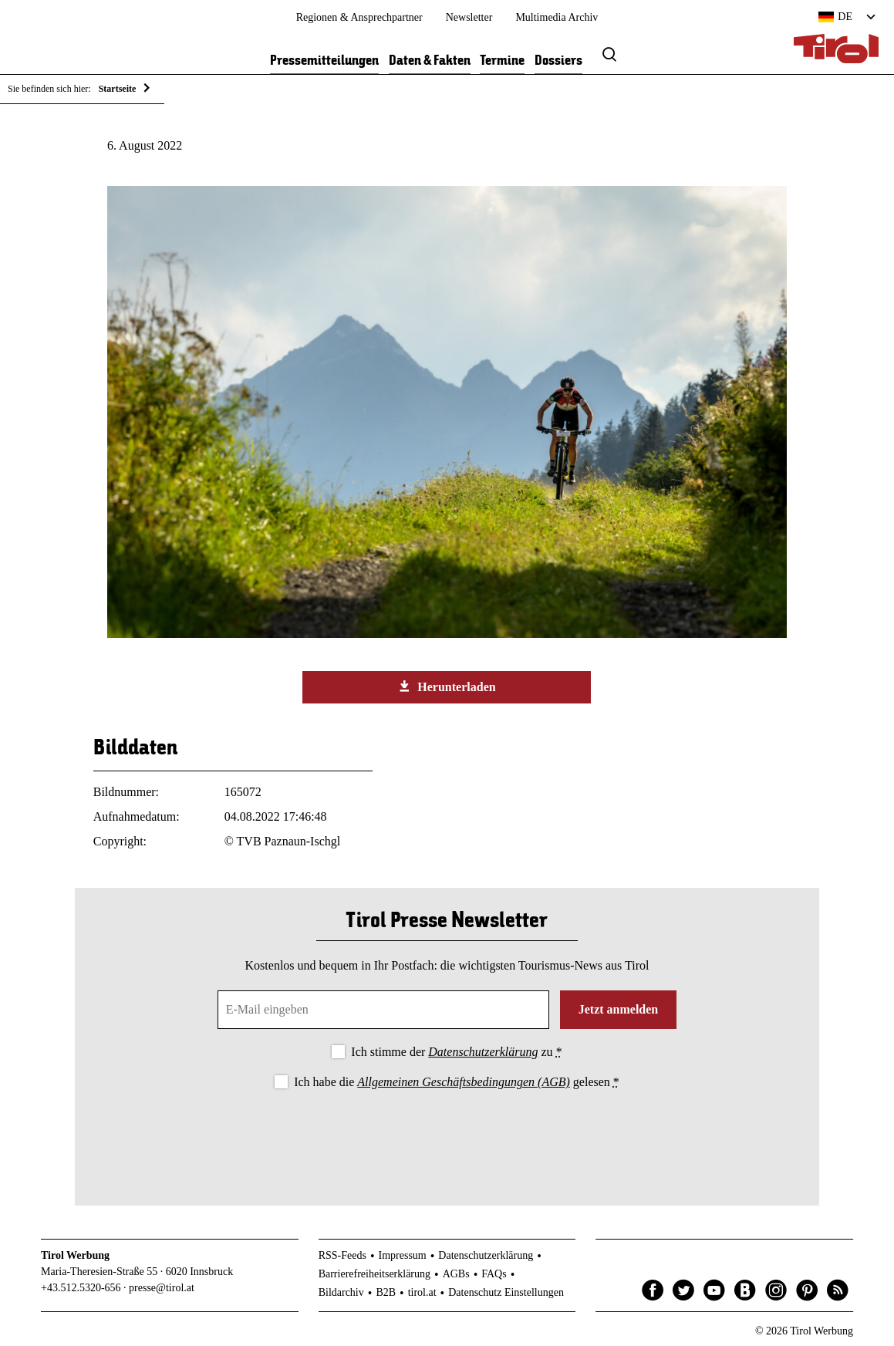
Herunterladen (446, 686)
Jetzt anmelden (619, 1009)
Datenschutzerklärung (483, 1051)
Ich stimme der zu (456, 1051)
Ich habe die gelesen (456, 1081)
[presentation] (446, 1135)
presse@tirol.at (161, 1288)
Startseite (118, 88)
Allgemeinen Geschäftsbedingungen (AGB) (463, 1081)
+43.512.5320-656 (81, 1288)
